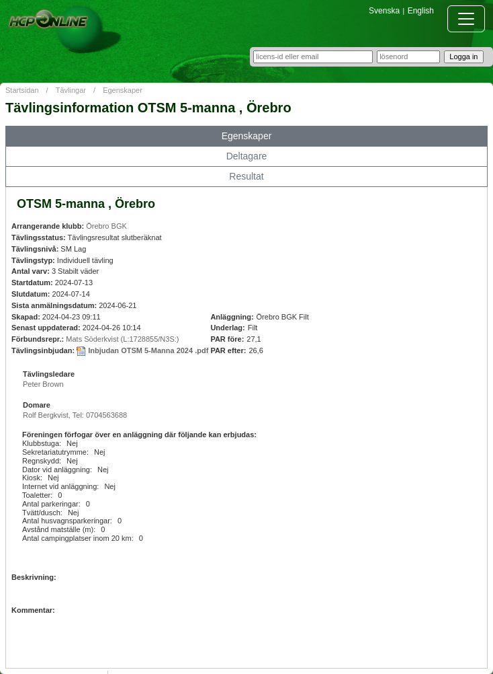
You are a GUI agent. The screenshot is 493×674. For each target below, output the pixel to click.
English (421, 10)
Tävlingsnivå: (34, 249)
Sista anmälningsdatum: (54, 305)
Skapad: (25, 317)
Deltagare (246, 156)
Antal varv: (30, 271)
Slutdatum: (30, 294)
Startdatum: (32, 282)
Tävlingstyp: (33, 260)
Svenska (384, 10)
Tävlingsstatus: (38, 237)
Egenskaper (122, 90)
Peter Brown (43, 384)
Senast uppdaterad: (46, 328)
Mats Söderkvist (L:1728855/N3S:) (122, 339)
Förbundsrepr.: (37, 339)
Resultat (246, 176)
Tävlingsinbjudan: (43, 350)
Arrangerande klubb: (47, 226)
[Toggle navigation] (466, 18)
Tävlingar (71, 90)
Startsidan (22, 90)
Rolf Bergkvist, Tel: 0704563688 (75, 415)
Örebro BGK (106, 226)
